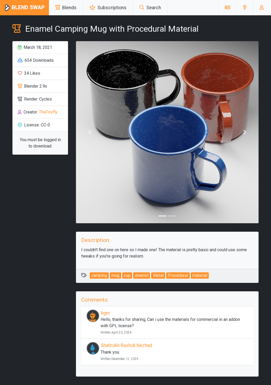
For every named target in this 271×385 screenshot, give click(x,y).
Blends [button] (65, 7)
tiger (105, 313)
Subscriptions (108, 7)
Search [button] (150, 7)
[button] (245, 7)
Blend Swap (24, 8)
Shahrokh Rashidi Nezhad (126, 345)
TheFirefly (48, 112)
